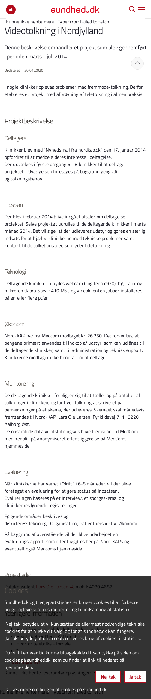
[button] (141, 9)
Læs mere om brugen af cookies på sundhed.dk (59, 689)
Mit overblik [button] (10, 9)
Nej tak (108, 676)
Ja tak (135, 676)
